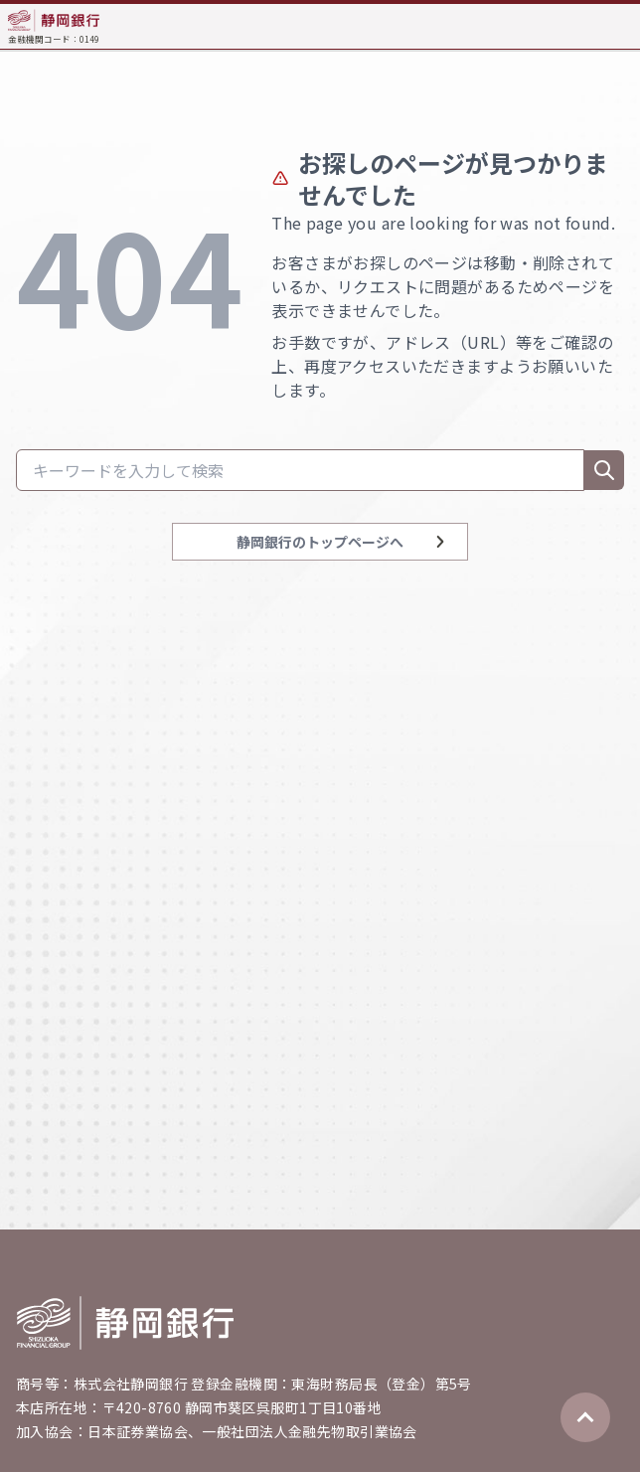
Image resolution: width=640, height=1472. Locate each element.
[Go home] (125, 1323)
